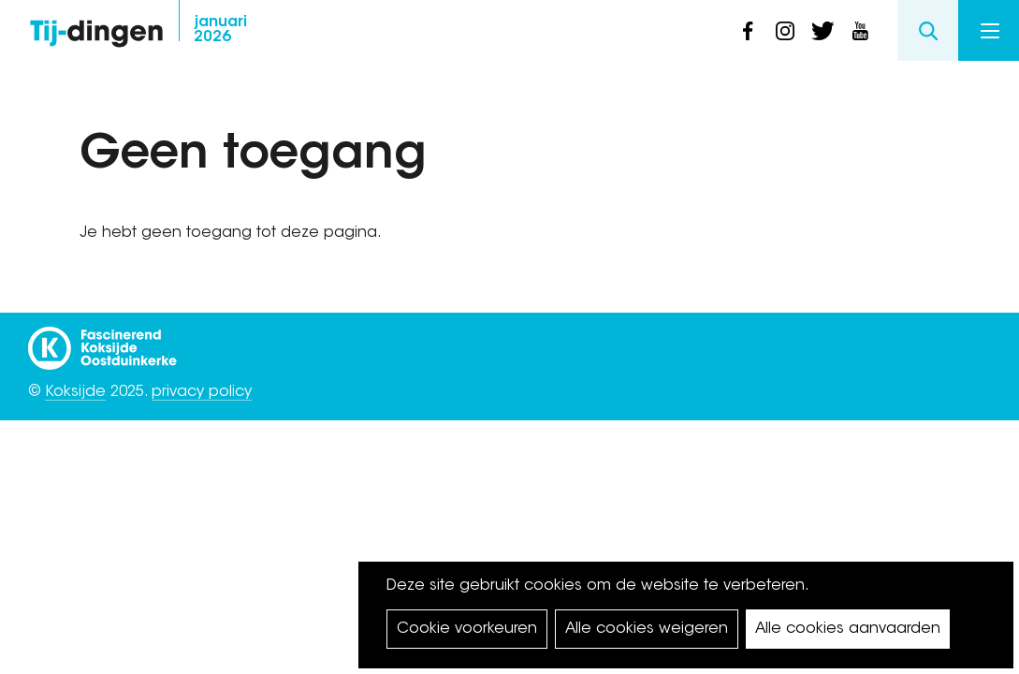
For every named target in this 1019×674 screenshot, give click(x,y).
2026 (220, 30)
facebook (747, 30)
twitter (822, 30)
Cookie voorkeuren (467, 629)
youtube (860, 30)
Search (927, 30)
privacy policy (202, 392)
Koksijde (75, 392)
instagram (785, 30)
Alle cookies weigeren (646, 629)
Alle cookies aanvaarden (847, 629)
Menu (990, 30)
